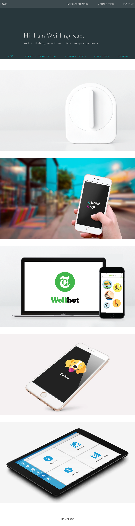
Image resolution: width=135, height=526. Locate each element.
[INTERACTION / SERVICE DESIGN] (40, 56)
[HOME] (3, 4)
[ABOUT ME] (128, 4)
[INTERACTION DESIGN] (78, 4)
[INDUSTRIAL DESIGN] (76, 56)
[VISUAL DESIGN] (106, 4)
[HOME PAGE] (67, 519)
